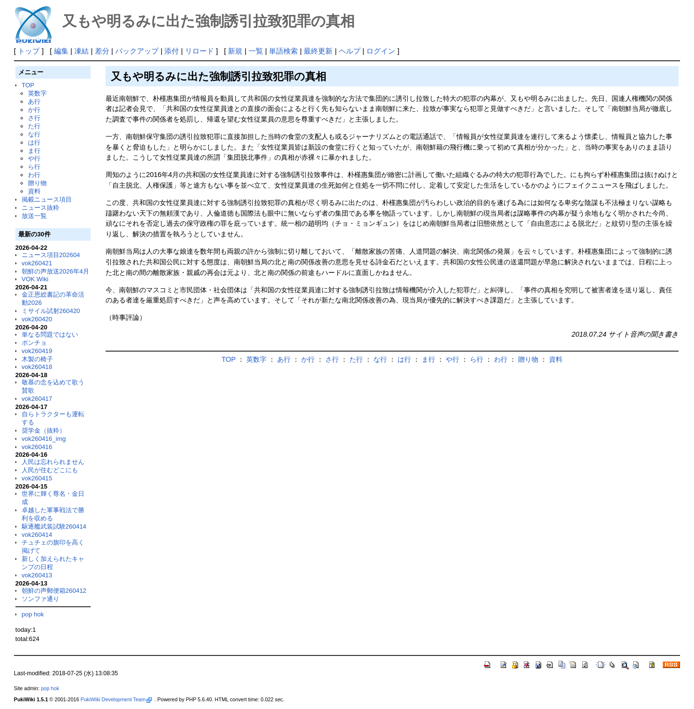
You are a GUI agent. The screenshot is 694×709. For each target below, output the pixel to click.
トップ (29, 51)
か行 (34, 109)
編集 (61, 51)
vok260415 (37, 478)
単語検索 (283, 51)
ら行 (34, 166)
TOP (28, 85)
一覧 (256, 51)
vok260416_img (44, 438)
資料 (34, 191)
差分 (102, 51)
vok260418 (37, 366)
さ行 (34, 118)
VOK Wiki (35, 279)
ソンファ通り (40, 598)
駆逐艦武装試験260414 (54, 526)
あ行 (34, 101)
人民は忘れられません (53, 461)
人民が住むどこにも (50, 470)
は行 (34, 142)
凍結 (81, 51)
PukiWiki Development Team (116, 699)
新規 (235, 51)
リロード (199, 51)
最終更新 (318, 51)
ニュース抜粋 (40, 207)
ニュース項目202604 (51, 255)
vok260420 (37, 319)
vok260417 (37, 398)
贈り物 (37, 183)
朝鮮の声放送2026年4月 (55, 271)
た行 (34, 126)
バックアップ (137, 51)
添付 (171, 51)
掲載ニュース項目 (47, 199)
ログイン (380, 51)
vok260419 (37, 350)
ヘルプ (349, 51)
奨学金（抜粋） (44, 430)
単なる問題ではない (50, 334)
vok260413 (37, 575)
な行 (34, 134)
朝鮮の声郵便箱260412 (54, 590)
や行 (34, 158)
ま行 (34, 150)
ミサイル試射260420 (51, 310)
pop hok (33, 614)
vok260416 (37, 446)
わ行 (34, 174)
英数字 (37, 93)
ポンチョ (34, 342)
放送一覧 (34, 215)
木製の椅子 (37, 359)
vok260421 (37, 263)
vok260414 (37, 534)
